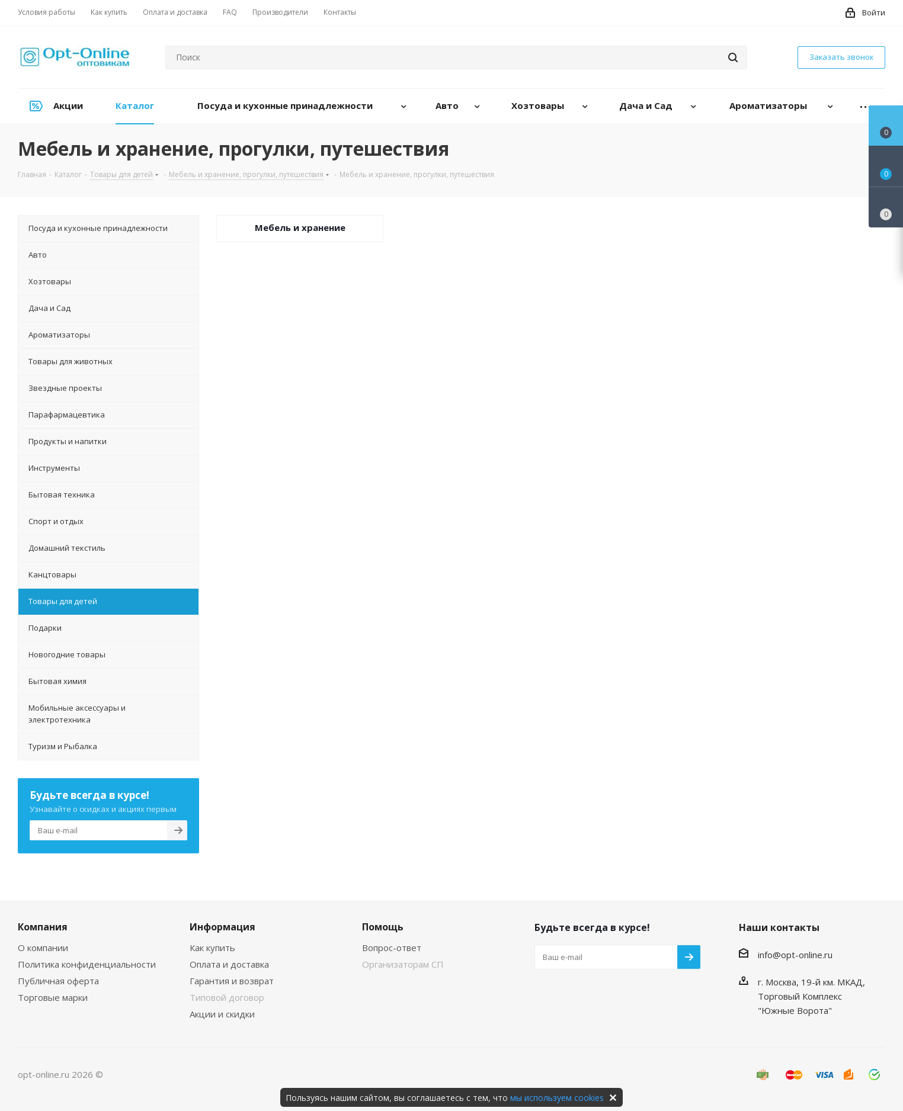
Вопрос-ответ (391, 947)
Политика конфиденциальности (87, 964)
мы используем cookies (557, 1097)
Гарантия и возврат (232, 981)
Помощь (383, 926)
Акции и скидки (222, 1014)
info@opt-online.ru (795, 955)
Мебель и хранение (300, 227)
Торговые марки (53, 997)
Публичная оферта (58, 981)
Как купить (212, 947)
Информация (222, 926)
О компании (43, 947)
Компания (43, 926)
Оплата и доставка (229, 964)
